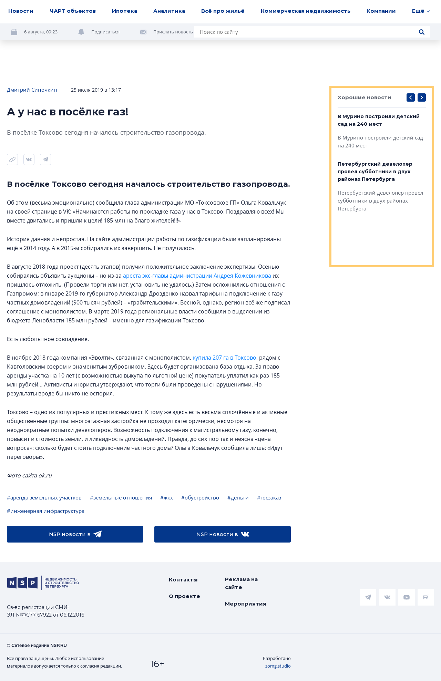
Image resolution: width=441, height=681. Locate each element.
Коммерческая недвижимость (305, 11)
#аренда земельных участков (44, 497)
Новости (20, 11)
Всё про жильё (223, 11)
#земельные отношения (121, 497)
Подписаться (105, 32)
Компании (381, 11)
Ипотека (124, 11)
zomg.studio (278, 666)
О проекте (184, 596)
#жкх (166, 497)
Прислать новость (173, 32)
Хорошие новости (364, 97)
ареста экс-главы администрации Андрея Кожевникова (197, 275)
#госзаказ (269, 497)
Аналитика (169, 11)
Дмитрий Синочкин (32, 89)
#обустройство (200, 497)
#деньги (238, 497)
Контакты (183, 579)
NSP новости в (75, 534)
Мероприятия (245, 603)
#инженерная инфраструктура (45, 510)
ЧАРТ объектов (73, 11)
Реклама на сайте (241, 583)
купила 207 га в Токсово (224, 357)
